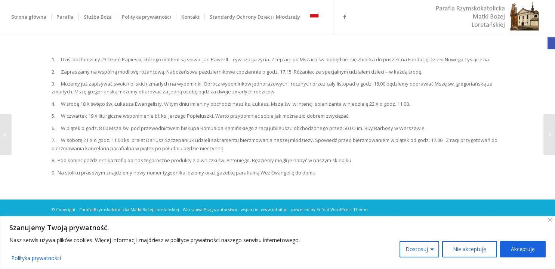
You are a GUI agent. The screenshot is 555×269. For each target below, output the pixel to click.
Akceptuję (523, 249)
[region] (277, 242)
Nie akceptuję (469, 249)
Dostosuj (417, 249)
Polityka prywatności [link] (36, 258)
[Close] (550, 220)
